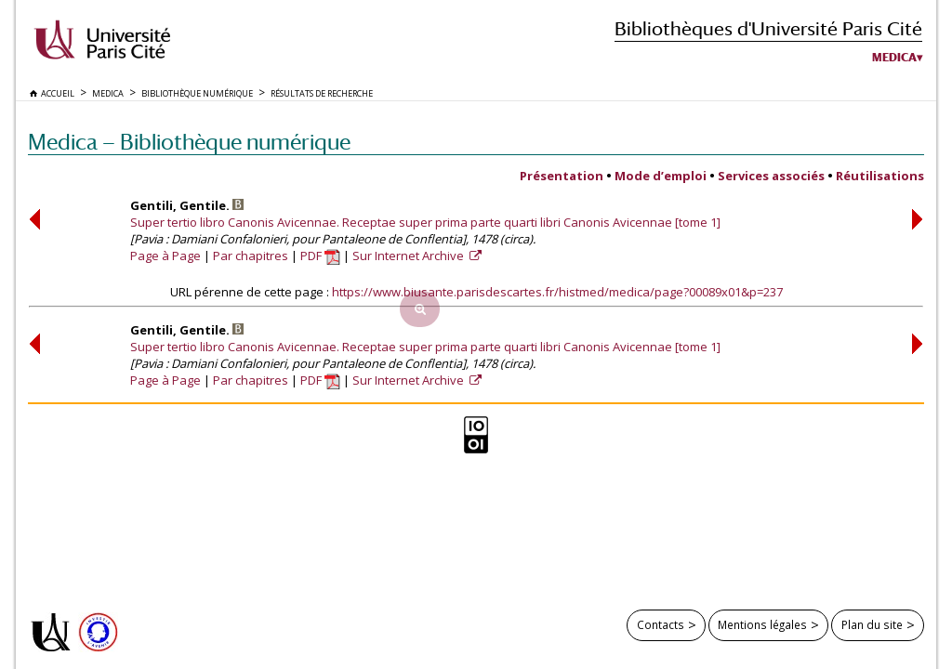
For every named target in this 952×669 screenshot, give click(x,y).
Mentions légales (762, 624)
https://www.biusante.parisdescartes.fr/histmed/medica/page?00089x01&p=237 (557, 291)
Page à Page (165, 255)
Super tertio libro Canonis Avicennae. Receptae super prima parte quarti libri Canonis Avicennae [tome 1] (425, 222)
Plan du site (872, 624)
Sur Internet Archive (409, 255)
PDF (320, 255)
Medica (894, 57)
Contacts (660, 624)
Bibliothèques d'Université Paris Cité (768, 28)
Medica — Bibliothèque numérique (189, 141)
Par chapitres (250, 255)
